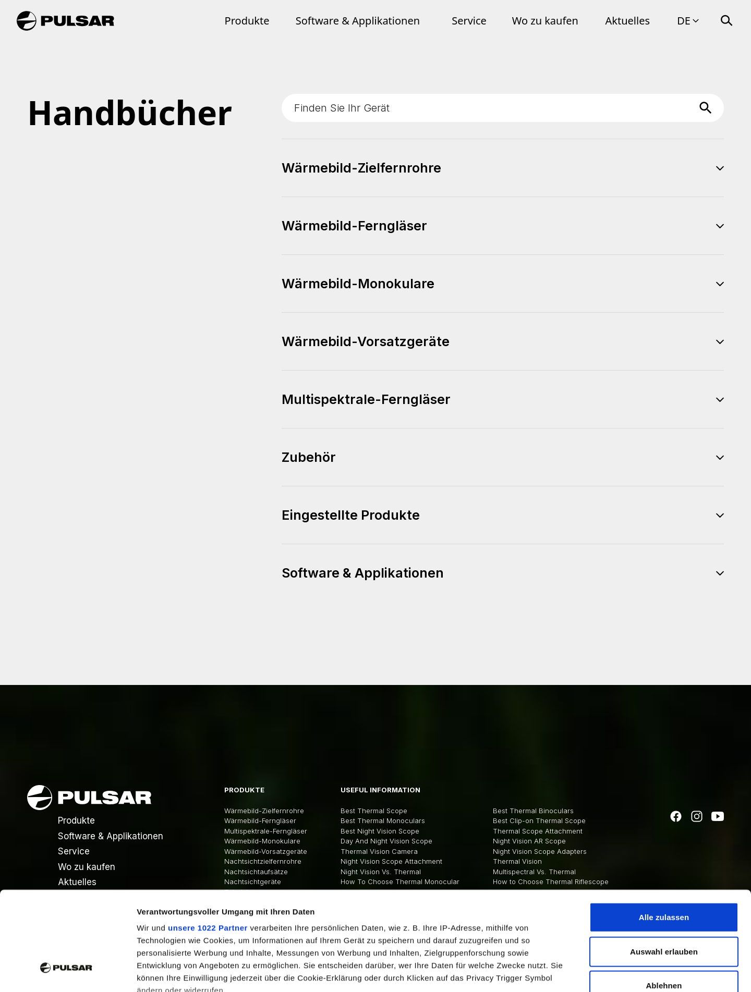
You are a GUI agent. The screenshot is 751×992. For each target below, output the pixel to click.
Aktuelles (627, 21)
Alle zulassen (664, 832)
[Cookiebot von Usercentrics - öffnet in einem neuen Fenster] (67, 971)
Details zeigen (554, 971)
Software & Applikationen (358, 21)
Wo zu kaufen (545, 21)
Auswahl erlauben (664, 866)
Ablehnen (664, 901)
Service (469, 21)
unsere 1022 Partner (208, 843)
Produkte (247, 21)
